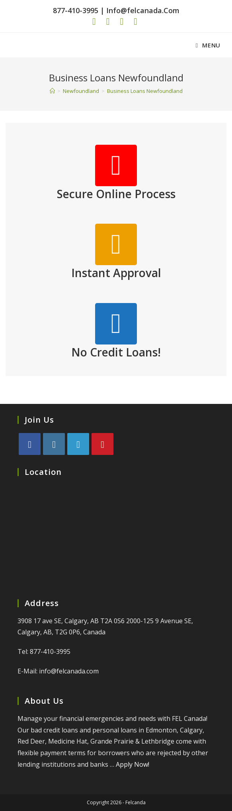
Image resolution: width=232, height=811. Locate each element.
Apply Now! (132, 764)
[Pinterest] (102, 444)
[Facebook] (30, 444)
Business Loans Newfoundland (145, 90)
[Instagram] (54, 444)
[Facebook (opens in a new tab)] (95, 21)
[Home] (52, 90)
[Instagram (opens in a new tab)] (119, 21)
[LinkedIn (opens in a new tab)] (133, 21)
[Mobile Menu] (208, 45)
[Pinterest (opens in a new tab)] (105, 21)
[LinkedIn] (78, 444)
